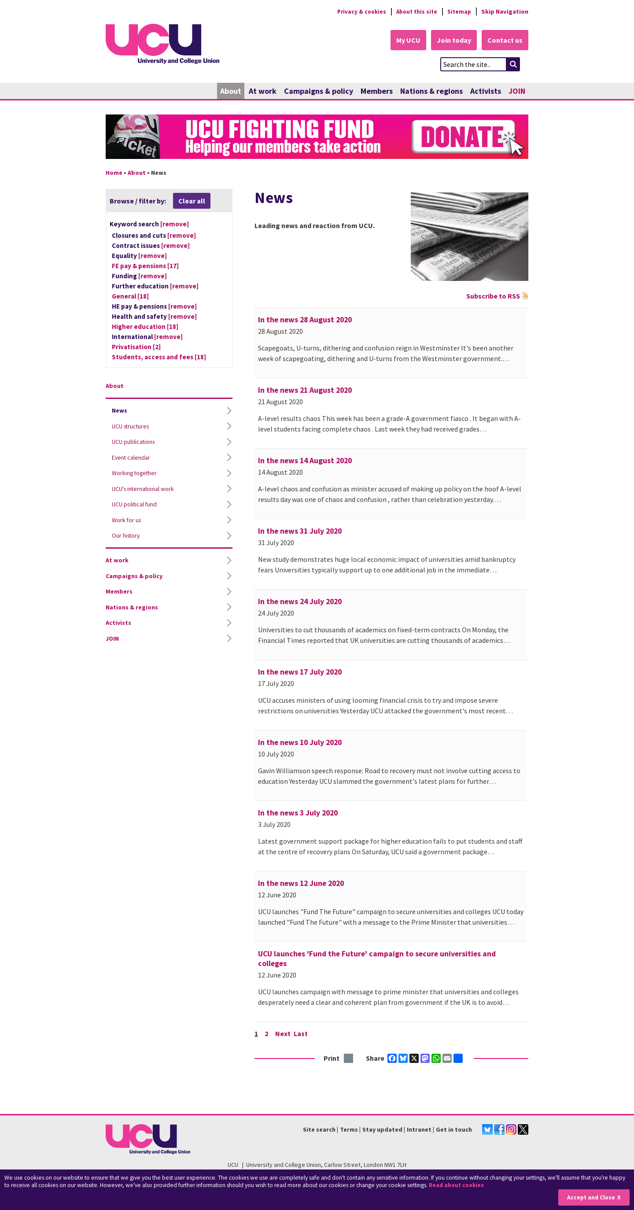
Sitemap (458, 11)
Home (114, 173)
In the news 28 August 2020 (305, 320)
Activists (485, 91)
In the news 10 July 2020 (300, 743)
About (230, 91)
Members (377, 91)
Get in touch (454, 1130)
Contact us (504, 40)
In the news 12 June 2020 (301, 884)
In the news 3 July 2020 (298, 813)
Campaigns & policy (318, 91)
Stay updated (382, 1130)
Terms (349, 1130)
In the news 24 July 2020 (300, 602)
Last (302, 1033)
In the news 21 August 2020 (305, 390)
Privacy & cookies (356, 11)
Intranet (419, 1130)
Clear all (191, 201)
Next (283, 1033)
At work (262, 91)
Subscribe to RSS (493, 296)
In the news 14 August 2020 (305, 461)
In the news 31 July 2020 (300, 531)
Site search (319, 1130)
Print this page (349, 1059)
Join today (452, 40)
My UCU (404, 40)
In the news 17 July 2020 (300, 672)
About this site (414, 11)
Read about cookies (458, 1185)
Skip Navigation (504, 11)
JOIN (517, 91)
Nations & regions (431, 91)
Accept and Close (590, 1197)
